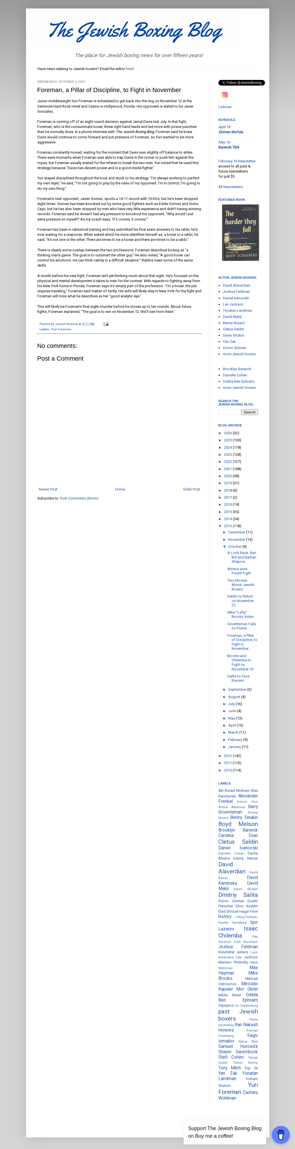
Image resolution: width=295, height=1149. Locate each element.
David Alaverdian (236, 285)
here (129, 69)
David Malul (232, 317)
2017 (228, 497)
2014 (228, 519)
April (232, 725)
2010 (228, 770)
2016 (228, 504)
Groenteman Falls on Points (241, 626)
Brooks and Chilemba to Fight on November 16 (240, 662)
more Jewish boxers (239, 354)
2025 (228, 440)
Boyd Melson (238, 824)
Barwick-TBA (228, 147)
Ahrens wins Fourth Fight (239, 571)
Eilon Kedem (247, 906)
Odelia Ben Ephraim (239, 381)
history (224, 916)
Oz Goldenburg (246, 1006)
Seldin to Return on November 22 (240, 600)
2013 (228, 526)
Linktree (224, 107)
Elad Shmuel (228, 911)
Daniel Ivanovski (236, 298)
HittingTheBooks (247, 917)
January (235, 747)
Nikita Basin (230, 995)
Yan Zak (229, 341)
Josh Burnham (245, 942)
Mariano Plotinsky (233, 962)
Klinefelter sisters (233, 952)
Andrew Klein (247, 802)
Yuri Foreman (61, 329)
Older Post (191, 489)
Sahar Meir (248, 1041)
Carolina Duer (238, 835)
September (237, 689)
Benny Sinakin (244, 817)
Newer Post (48, 489)
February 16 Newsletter (237, 161)
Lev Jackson (233, 304)
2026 (228, 433)
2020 (228, 476)
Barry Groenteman (238, 809)
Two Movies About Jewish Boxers (240, 584)
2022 (228, 461)
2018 (228, 490)
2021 (228, 469)
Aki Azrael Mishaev (234, 790)
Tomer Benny (245, 1063)
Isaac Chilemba (238, 932)
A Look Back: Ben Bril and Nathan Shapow (241, 557)
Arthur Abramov (231, 807)
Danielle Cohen (235, 375)
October (235, 546)
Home (120, 489)
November (237, 539)
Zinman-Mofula (230, 132)
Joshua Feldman (236, 291)
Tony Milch (229, 1067)
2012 (228, 756)
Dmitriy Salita (238, 894)
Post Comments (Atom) (79, 498)
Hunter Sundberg (232, 923)
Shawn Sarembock (238, 1051)
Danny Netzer (245, 858)
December (237, 532)
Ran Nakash (246, 1024)
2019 (228, 483)
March (233, 732)
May (232, 718)
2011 (228, 763)
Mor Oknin (247, 989)
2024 (228, 447)
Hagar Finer (248, 911)
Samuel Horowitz (238, 1046)
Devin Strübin (233, 335)
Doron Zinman (234, 348)
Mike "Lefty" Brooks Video (240, 614)
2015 (228, 512)
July (232, 704)
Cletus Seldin (233, 329)
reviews (226, 1030)
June (232, 711)
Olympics (226, 1005)
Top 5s (251, 1068)
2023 (228, 454)
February (235, 740)
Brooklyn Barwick (237, 369)
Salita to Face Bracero (238, 678)
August (234, 697)
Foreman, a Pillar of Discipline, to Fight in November (242, 642)
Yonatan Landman (237, 310)
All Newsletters (230, 187)
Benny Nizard (233, 323)
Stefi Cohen (231, 1057)
